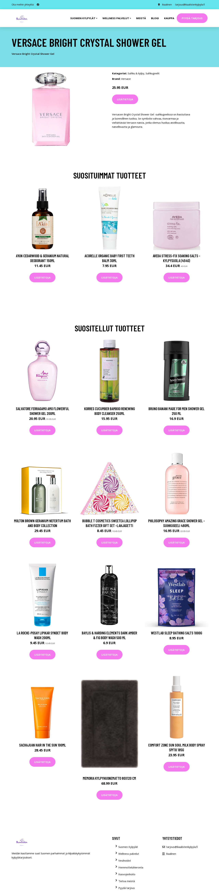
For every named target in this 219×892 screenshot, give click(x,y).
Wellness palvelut (128, 853)
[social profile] (38, 4)
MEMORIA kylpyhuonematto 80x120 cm (109, 778)
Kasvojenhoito (126, 874)
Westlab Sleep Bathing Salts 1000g (176, 633)
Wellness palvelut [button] (115, 18)
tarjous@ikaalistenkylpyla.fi (190, 4)
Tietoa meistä (126, 881)
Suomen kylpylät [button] (82, 18)
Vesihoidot (124, 860)
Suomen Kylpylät (128, 847)
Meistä (141, 18)
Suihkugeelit (152, 73)
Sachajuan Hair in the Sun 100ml (42, 745)
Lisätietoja (125, 99)
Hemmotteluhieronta (130, 867)
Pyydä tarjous (192, 18)
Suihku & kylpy (136, 73)
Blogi (155, 18)
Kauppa (169, 18)
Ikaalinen (167, 4)
